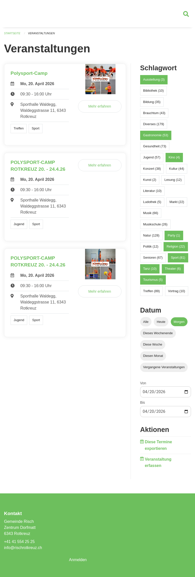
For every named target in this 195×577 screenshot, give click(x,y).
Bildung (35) (152, 104)
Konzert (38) (152, 170)
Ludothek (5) (152, 204)
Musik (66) (150, 215)
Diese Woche (152, 346)
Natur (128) (151, 237)
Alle (145, 323)
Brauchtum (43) (154, 115)
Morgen (179, 323)
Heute (161, 323)
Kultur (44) (176, 170)
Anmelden (78, 560)
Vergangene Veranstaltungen (164, 369)
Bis (142, 404)
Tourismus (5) (153, 282)
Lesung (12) (173, 182)
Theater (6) (173, 271)
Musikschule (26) (155, 226)
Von (143, 385)
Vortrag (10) (176, 293)
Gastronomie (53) (155, 137)
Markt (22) (177, 204)
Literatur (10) (152, 193)
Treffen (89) (151, 293)
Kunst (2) (149, 182)
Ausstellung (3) (154, 81)
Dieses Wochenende (158, 335)
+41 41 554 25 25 (19, 541)
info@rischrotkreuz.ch (23, 548)
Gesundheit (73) (154, 148)
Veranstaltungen (42, 35)
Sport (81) (178, 259)
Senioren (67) (153, 259)
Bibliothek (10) (153, 92)
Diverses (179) (153, 126)
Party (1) (174, 237)
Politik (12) (150, 248)
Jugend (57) (151, 159)
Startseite (12, 35)
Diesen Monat (153, 358)
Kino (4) (174, 159)
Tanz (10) (150, 271)
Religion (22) (176, 248)
